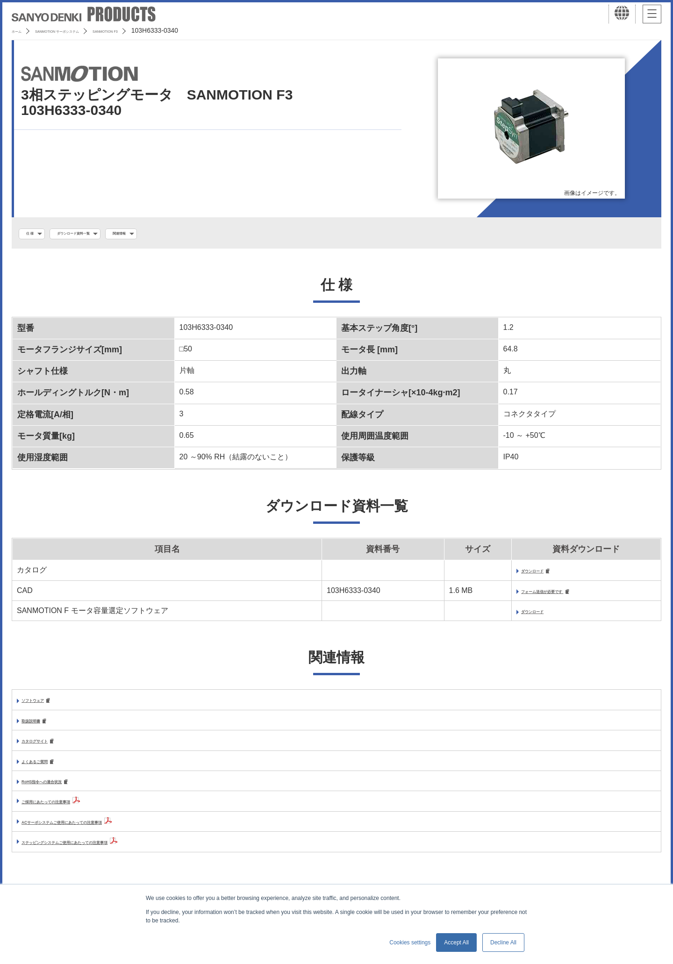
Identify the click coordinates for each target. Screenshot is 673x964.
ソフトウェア (43, 705)
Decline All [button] (503, 942)
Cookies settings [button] (409, 942)
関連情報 (175, 234)
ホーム (21, 30)
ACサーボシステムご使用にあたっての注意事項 (101, 831)
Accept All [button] (456, 942)
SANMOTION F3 (169, 30)
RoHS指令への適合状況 (61, 790)
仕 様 (36, 234)
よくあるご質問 (47, 769)
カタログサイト (47, 747)
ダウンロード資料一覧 (103, 234)
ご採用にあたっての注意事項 (70, 810)
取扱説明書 (40, 726)
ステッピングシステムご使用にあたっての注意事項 (107, 851)
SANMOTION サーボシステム (88, 30)
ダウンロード (502, 574)
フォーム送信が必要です (522, 595)
